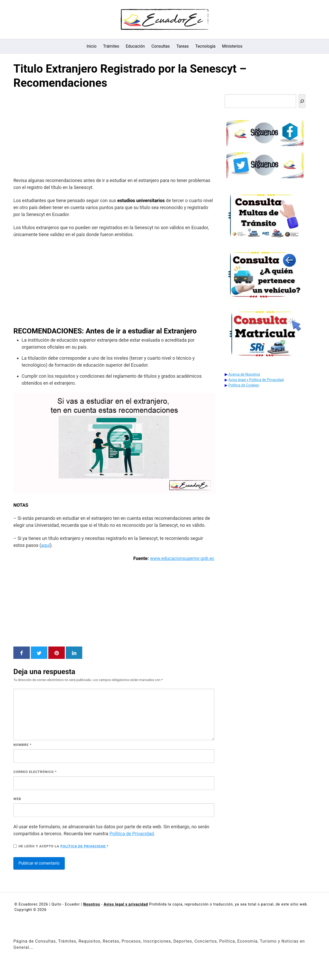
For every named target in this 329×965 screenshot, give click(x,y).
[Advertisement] (113, 134)
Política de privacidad (83, 846)
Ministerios (232, 46)
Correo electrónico (35, 772)
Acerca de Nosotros (244, 374)
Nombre (22, 745)
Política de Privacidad (131, 833)
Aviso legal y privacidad (126, 904)
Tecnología (205, 46)
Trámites (111, 46)
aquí (45, 545)
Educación (135, 46)
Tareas (182, 46)
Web (17, 799)
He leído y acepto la (60, 846)
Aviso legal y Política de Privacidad (256, 380)
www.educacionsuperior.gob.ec (182, 558)
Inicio (91, 46)
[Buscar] (302, 101)
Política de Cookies (244, 385)
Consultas (160, 46)
